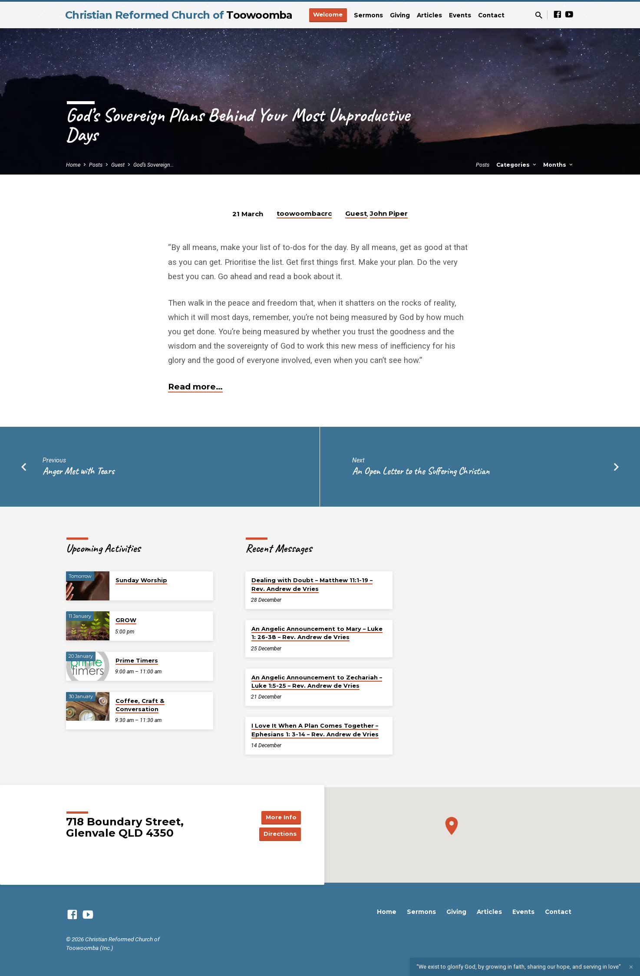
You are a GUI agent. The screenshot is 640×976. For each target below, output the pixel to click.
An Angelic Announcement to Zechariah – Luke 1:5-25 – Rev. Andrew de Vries (316, 681)
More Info (279, 817)
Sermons (368, 15)
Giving (400, 15)
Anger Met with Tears (78, 471)
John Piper (389, 213)
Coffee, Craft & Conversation (140, 704)
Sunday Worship (141, 580)
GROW (125, 620)
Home (73, 165)
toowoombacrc (304, 213)
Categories (517, 165)
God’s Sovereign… (153, 165)
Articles (429, 15)
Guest (118, 165)
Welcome (328, 14)
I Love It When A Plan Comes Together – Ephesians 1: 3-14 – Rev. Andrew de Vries (315, 729)
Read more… (195, 387)
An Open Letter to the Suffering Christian (420, 471)
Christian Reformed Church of (179, 15)
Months (558, 165)
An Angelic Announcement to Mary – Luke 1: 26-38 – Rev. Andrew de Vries (317, 632)
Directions (279, 834)
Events (460, 15)
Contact (491, 15)
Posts (95, 165)
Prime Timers (136, 660)
